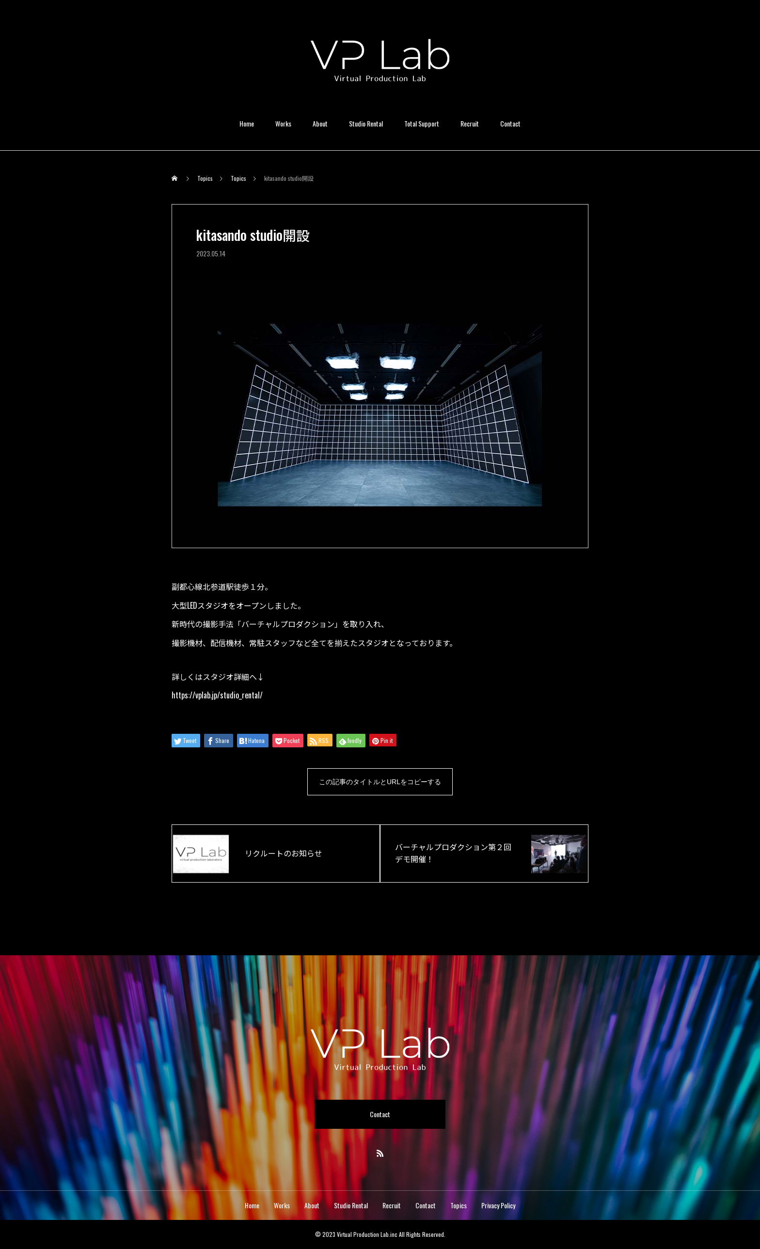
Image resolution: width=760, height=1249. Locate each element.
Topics (458, 1205)
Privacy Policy (498, 1205)
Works (283, 123)
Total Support (421, 123)
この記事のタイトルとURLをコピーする (380, 782)
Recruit (469, 123)
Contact (510, 123)
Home (246, 123)
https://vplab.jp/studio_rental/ (217, 695)
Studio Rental (366, 123)
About (320, 123)
